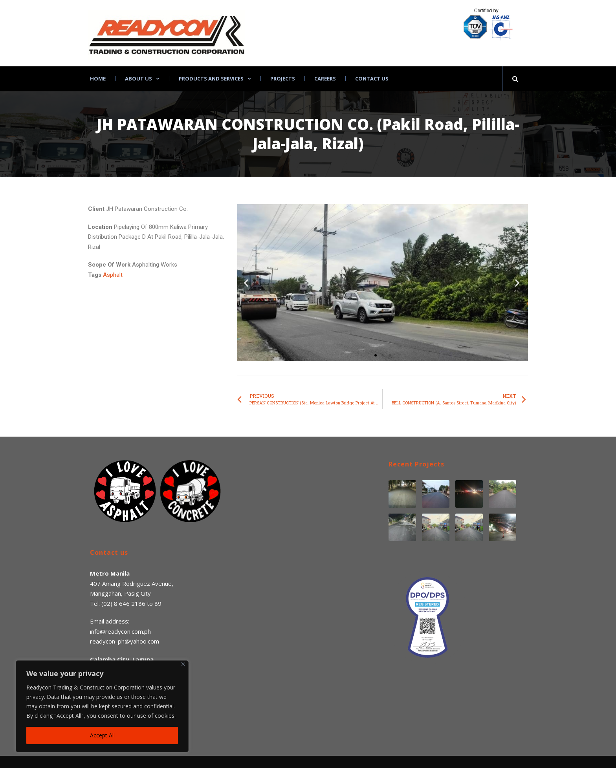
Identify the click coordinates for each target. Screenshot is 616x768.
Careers (325, 78)
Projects (282, 78)
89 (157, 603)
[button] (375, 355)
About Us (138, 78)
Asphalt (113, 274)
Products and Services (211, 78)
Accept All (102, 735)
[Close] (183, 664)
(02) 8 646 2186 (123, 603)
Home (98, 78)
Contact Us (372, 78)
